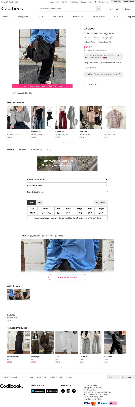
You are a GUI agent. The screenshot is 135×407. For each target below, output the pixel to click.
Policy (31, 377)
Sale (116, 17)
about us (5, 377)
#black (96, 38)
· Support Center (86, 2)
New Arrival (58, 17)
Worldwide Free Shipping (10, 2)
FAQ (49, 149)
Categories (23, 17)
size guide (100, 202)
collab (52, 377)
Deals (40, 17)
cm (39, 202)
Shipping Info (41, 377)
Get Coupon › (91, 68)
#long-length (107, 38)
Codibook (13, 8)
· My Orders (74, 2)
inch (31, 202)
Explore (131, 17)
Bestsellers (78, 17)
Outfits (22, 149)
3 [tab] (71, 142)
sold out (93, 84)
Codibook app (104, 2)
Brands (5, 17)
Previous (5, 122)
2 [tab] (67, 142)
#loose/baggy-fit (104, 42)
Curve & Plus (99, 17)
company (69, 377)
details (10, 149)
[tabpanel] (19, 122)
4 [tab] (73, 367)
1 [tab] (63, 142)
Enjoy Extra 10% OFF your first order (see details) (102, 63)
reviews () (36, 149)
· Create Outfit (54, 2)
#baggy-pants (90, 42)
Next (129, 122)
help (60, 377)
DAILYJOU (89, 29)
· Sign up (64, 2)
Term (23, 377)
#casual (88, 38)
